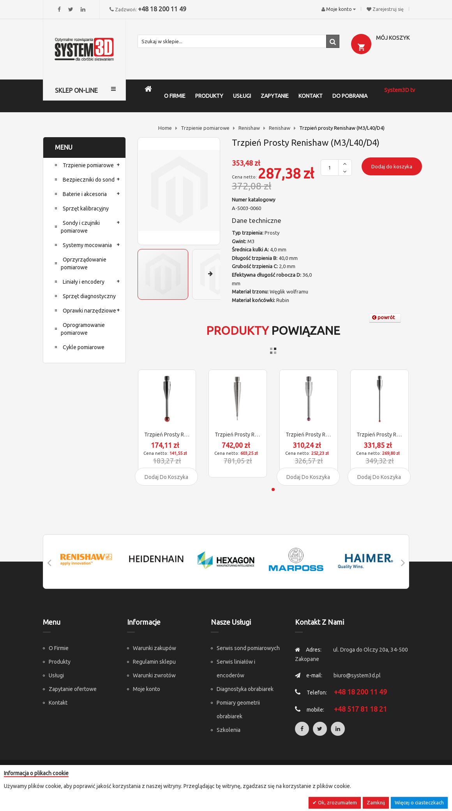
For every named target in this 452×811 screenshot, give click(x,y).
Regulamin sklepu (154, 662)
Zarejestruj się (388, 9)
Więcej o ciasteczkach (419, 802)
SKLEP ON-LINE (76, 90)
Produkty (60, 662)
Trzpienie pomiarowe (205, 128)
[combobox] (239, 41)
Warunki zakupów (154, 648)
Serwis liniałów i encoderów (236, 668)
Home (165, 128)
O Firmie (59, 648)
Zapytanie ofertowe (73, 689)
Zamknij (376, 802)
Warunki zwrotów (154, 675)
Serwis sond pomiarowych (248, 648)
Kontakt (58, 703)
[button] (219, 274)
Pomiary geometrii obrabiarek (238, 709)
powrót (383, 317)
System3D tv (399, 90)
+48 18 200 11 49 (162, 8)
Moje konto (146, 689)
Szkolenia (228, 730)
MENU (63, 147)
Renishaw (249, 128)
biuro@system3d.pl (357, 675)
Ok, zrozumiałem (337, 802)
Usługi (56, 675)
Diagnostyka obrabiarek (245, 689)
